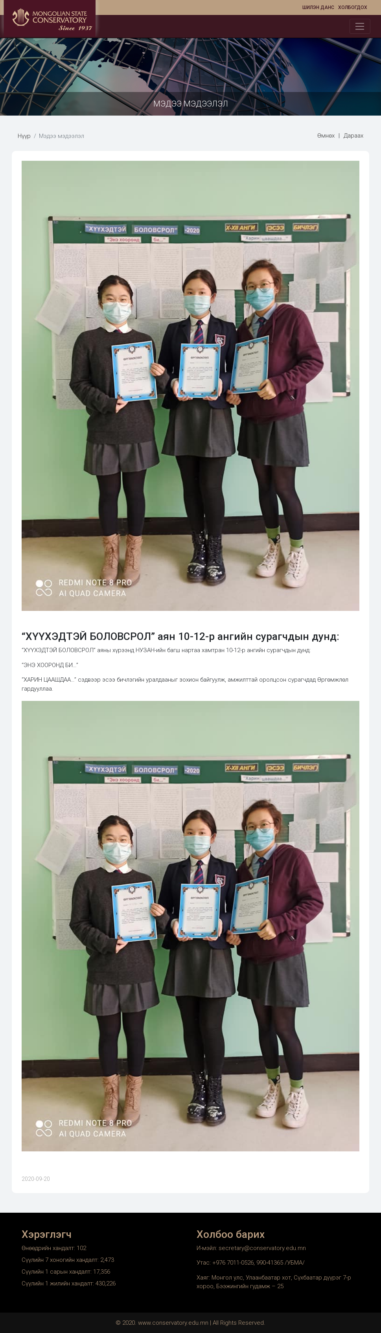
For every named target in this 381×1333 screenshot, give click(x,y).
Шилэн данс (318, 7)
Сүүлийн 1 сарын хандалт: (57, 1271)
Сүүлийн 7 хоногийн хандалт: (61, 1259)
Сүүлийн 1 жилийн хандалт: (59, 1283)
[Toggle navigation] (360, 26)
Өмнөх (326, 135)
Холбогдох (352, 7)
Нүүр (24, 136)
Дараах (353, 135)
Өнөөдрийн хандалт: (49, 1248)
